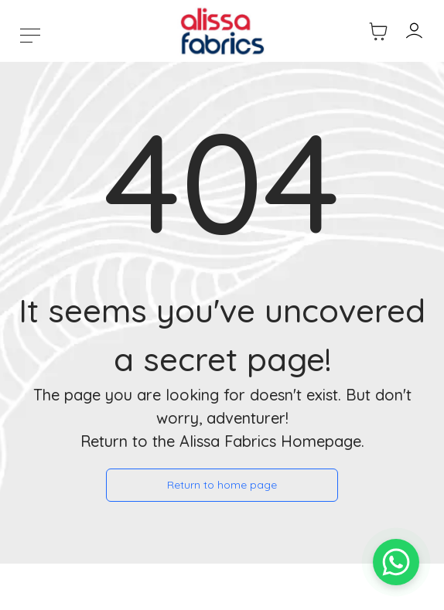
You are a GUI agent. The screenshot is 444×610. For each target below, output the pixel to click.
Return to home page (222, 485)
